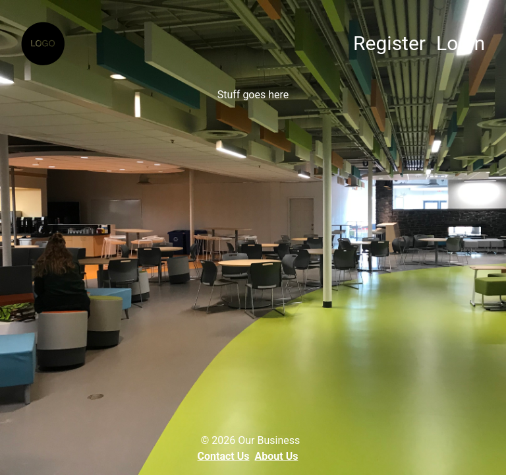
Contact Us (224, 456)
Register (389, 43)
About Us (276, 456)
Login (460, 43)
